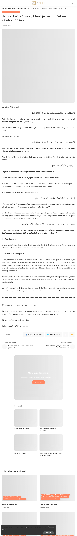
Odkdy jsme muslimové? (23, 428)
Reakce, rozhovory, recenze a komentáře (55, 496)
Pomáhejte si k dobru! (22, 453)
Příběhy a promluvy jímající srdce (15, 499)
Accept (24, 531)
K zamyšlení (46, 494)
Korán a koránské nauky (11, 12)
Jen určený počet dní (10, 504)
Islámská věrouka (48, 533)
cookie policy (8, 528)
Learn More (38, 382)
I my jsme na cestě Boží (49, 504)
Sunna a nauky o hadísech (51, 499)
